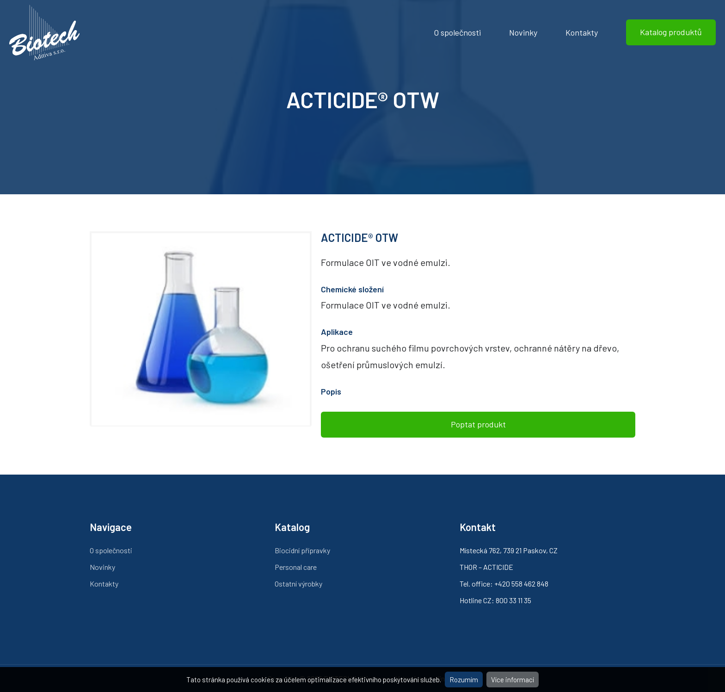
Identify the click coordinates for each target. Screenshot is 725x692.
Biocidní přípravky (302, 550)
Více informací (512, 679)
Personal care (296, 566)
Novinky (523, 32)
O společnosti (457, 32)
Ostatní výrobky (298, 583)
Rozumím (463, 679)
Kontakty (581, 32)
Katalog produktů (671, 32)
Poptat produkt (478, 424)
